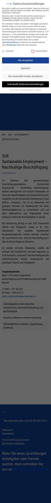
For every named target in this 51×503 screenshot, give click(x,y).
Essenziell (7, 51)
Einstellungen (11, 45)
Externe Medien (39, 51)
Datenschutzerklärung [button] (27, 90)
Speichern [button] (25, 68)
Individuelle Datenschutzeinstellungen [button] (25, 84)
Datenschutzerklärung (10, 42)
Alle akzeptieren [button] (25, 60)
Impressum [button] (38, 90)
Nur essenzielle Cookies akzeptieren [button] (25, 76)
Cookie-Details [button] (14, 90)
